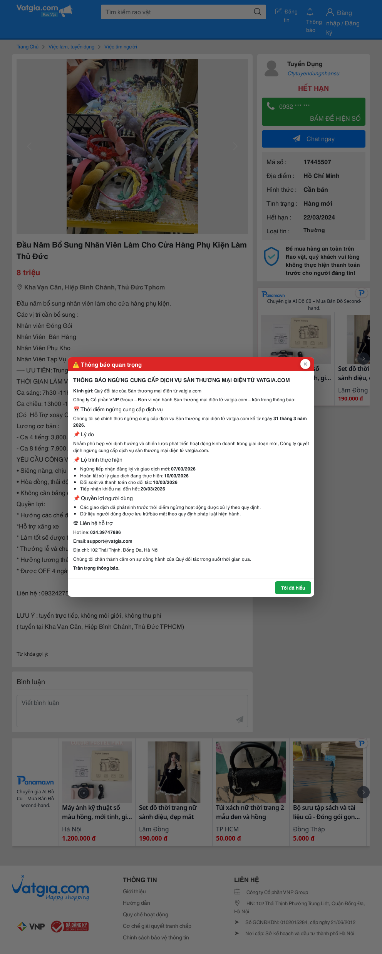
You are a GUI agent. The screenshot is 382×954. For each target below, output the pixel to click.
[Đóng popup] (305, 364)
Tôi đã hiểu (293, 587)
